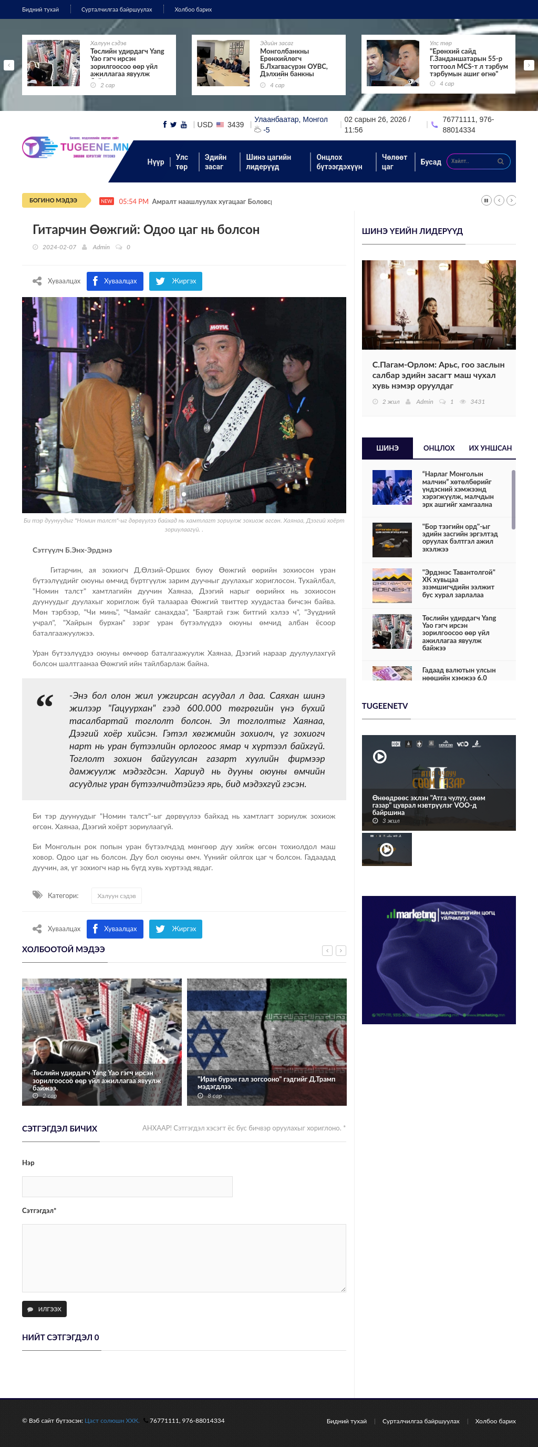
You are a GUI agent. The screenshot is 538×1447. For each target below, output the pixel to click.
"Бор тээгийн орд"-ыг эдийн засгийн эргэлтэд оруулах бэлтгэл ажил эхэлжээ (460, 538)
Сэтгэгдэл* (39, 1210)
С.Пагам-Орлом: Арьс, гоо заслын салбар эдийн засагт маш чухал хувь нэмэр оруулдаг (439, 374)
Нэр (28, 1162)
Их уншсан (490, 448)
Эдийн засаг (276, 43)
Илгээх (44, 1309)
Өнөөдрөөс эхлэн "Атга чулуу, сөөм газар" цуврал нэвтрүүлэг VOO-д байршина (429, 805)
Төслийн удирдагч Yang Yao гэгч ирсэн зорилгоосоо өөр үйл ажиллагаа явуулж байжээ (127, 66)
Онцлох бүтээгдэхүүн (339, 162)
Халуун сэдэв (108, 43)
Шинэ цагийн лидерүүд (268, 162)
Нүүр (156, 162)
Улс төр (441, 43)
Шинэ (387, 448)
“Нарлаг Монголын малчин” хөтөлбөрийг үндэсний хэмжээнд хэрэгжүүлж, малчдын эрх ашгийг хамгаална (458, 488)
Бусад (431, 162)
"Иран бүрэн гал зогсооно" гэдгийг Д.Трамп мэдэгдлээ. (267, 1083)
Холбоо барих (193, 9)
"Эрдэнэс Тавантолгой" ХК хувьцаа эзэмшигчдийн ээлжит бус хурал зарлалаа (458, 583)
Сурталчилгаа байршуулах (116, 9)
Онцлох (438, 448)
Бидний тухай (40, 9)
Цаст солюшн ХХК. (112, 1420)
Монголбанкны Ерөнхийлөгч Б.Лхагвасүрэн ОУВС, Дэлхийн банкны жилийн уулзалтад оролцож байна (294, 70)
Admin (101, 247)
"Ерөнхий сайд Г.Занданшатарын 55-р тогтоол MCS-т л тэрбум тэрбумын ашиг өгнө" (469, 62)
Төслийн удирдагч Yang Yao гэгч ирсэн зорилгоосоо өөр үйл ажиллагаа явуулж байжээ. (97, 1080)
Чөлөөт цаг (395, 162)
